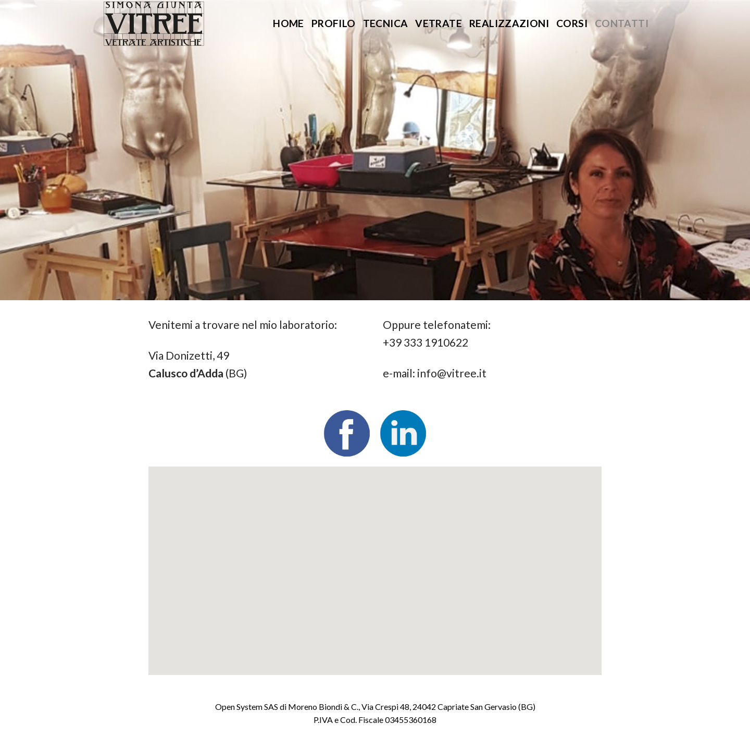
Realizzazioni (509, 23)
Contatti (621, 23)
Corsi (572, 23)
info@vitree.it (451, 372)
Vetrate (438, 23)
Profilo (333, 23)
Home (288, 23)
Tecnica (385, 23)
